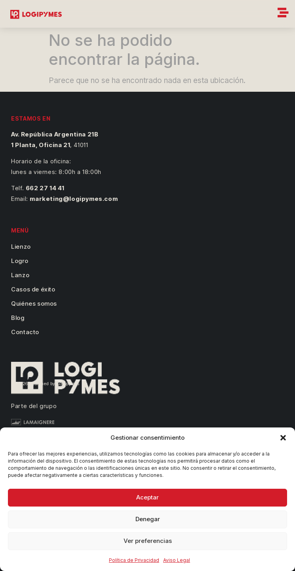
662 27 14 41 (45, 188)
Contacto (25, 332)
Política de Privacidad (134, 560)
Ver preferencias (148, 541)
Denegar (147, 519)
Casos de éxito (33, 289)
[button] (283, 438)
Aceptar (147, 497)
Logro (19, 261)
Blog (17, 317)
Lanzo (20, 275)
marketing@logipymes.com (74, 198)
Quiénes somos (34, 303)
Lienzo (21, 246)
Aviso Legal (176, 560)
